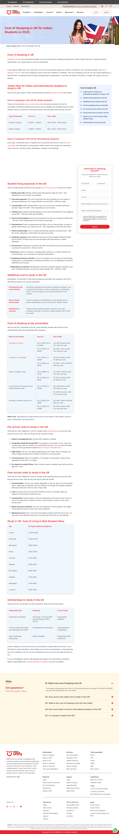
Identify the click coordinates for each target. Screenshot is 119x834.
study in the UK (57, 93)
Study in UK (16, 46)
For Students (12, 2)
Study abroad (25, 6)
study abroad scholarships (34, 104)
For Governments (45, 2)
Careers (9, 6)
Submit (94, 227)
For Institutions (62, 2)
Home (9, 46)
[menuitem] (27, 12)
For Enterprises (28, 2)
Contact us (16, 6)
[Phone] (95, 197)
